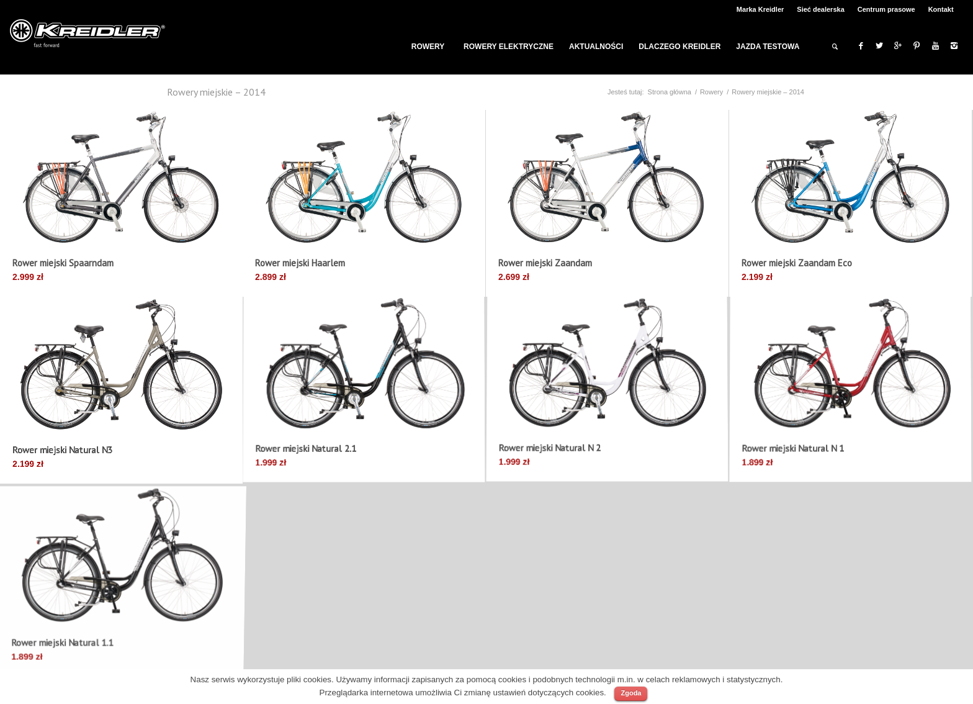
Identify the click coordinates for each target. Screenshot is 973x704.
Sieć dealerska (820, 9)
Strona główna (669, 92)
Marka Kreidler (760, 9)
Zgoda (631, 693)
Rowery (711, 92)
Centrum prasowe (886, 9)
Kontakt (941, 9)
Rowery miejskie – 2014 (216, 92)
